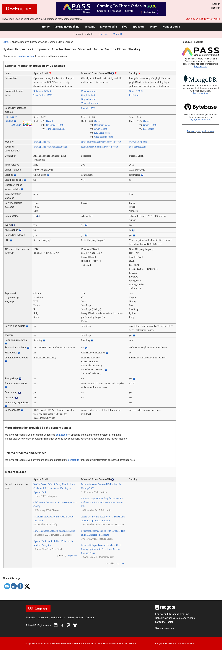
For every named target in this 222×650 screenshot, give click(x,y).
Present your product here (200, 131)
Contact (90, 617)
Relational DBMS (42, 91)
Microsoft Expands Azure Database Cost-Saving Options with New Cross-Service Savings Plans (101, 549)
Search (153, 26)
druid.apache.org (41, 141)
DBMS (6, 42)
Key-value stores (102, 132)
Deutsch (215, 7)
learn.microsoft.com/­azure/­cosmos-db (99, 146)
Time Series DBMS (42, 95)
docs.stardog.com (137, 146)
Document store (89, 91)
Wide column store (90, 103)
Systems (89, 26)
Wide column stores (103, 136)
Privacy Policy (75, 617)
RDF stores (148, 129)
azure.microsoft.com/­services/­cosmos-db (101, 141)
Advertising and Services (51, 617)
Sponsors (138, 26)
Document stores (102, 125)
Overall (49, 121)
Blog (124, 26)
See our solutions (164, 628)
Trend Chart (15, 124)
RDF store (134, 95)
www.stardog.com (138, 141)
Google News (72, 555)
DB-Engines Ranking (66, 26)
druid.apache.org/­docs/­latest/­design (50, 146)
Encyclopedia (108, 26)
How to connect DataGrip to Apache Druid (54, 531)
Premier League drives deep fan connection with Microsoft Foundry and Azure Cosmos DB (102, 502)
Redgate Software (209, 18)
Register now (200, 66)
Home (46, 26)
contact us (61, 434)
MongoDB (118, 34)
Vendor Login (171, 26)
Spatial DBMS (88, 108)
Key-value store (89, 99)
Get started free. (201, 93)
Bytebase (103, 34)
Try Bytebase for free (200, 119)
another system (26, 56)
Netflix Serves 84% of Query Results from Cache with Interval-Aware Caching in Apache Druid (54, 488)
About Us (30, 617)
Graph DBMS (88, 95)
